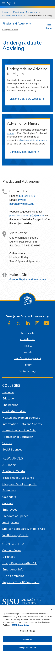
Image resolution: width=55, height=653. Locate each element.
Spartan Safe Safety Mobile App (23, 529)
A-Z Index (9, 465)
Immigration (10, 522)
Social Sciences (12, 450)
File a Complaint (13, 576)
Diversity (27, 352)
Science (7, 443)
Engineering (10, 405)
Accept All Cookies (27, 647)
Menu (49, 28)
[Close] (51, 609)
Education (9, 398)
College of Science (10, 29)
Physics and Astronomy (25, 12)
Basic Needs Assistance (18, 478)
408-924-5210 (26, 196)
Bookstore (9, 490)
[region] (27, 629)
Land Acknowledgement (27, 358)
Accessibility (27, 333)
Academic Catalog (14, 471)
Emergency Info (12, 569)
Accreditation (27, 339)
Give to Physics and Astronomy (27, 279)
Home (5, 12)
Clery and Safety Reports (19, 484)
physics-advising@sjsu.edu (33, 140)
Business (8, 392)
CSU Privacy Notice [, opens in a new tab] (20, 625)
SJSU (11, 3)
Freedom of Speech (15, 516)
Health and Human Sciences (21, 418)
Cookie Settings (27, 371)
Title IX (27, 346)
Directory (8, 557)
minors (10, 133)
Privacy (27, 365)
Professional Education (17, 437)
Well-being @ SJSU (15, 535)
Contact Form (11, 550)
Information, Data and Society (22, 424)
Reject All (27, 639)
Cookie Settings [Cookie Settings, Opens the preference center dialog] (27, 631)
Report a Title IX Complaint (20, 582)
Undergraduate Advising (39, 15)
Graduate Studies (14, 411)
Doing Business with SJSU (19, 563)
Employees (9, 510)
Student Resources (12, 15)
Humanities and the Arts (19, 430)
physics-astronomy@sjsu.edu (26, 215)
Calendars (9, 497)
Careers (7, 503)
